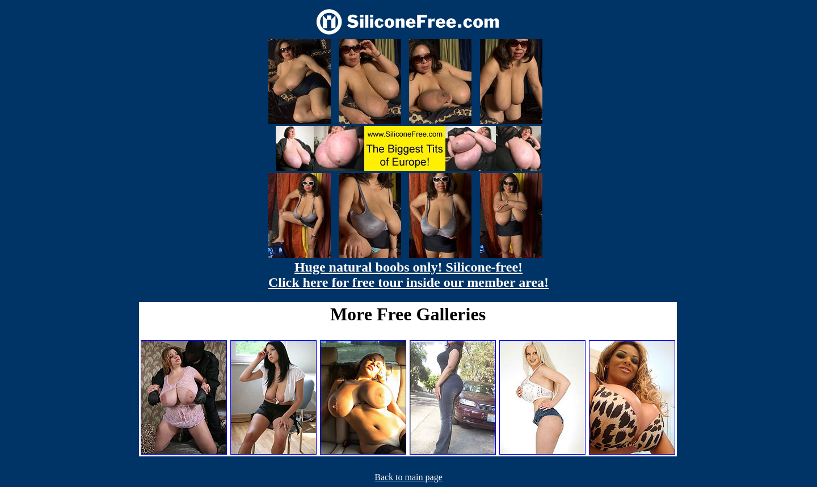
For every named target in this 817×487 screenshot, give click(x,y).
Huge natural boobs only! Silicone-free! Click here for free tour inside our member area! (408, 275)
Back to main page (408, 477)
